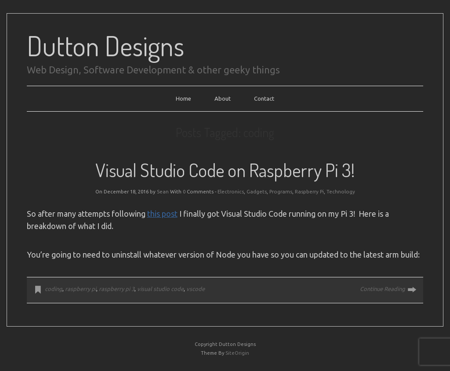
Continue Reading (382, 289)
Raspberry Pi (309, 191)
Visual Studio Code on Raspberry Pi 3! (225, 170)
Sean (163, 191)
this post (162, 213)
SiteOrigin (237, 353)
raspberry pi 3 (116, 289)
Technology (341, 191)
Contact (264, 98)
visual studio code (160, 289)
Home (183, 98)
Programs (280, 191)
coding (53, 289)
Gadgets (257, 191)
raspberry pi (80, 289)
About (222, 98)
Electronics (231, 191)
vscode (195, 289)
